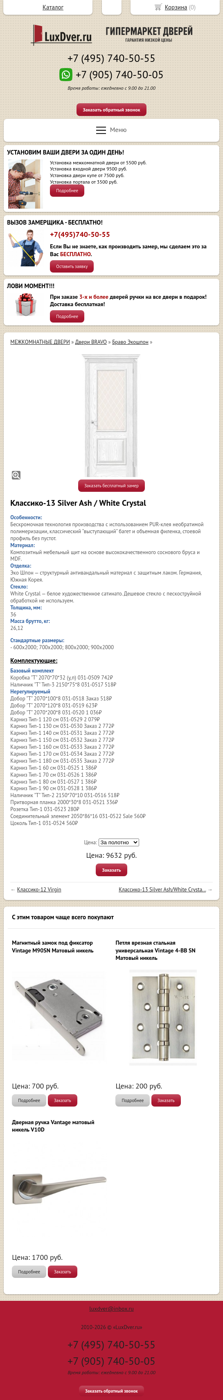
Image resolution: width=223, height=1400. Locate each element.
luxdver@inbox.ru (111, 1308)
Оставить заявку (72, 266)
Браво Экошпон (130, 342)
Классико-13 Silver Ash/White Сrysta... (162, 889)
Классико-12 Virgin (39, 889)
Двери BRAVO (91, 342)
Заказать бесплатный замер (111, 486)
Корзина (176, 7)
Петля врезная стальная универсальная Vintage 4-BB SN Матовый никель (155, 950)
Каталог (53, 7)
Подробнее (67, 190)
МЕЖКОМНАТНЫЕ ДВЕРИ (40, 342)
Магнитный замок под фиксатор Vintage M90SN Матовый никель (52, 946)
